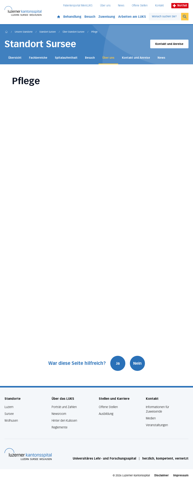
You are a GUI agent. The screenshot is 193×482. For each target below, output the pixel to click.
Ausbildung (106, 414)
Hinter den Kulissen (64, 420)
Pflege (94, 32)
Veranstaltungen (157, 425)
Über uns (105, 5)
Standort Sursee (47, 32)
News (121, 5)
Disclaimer (161, 475)
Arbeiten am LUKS (132, 16)
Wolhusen (11, 420)
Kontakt (159, 5)
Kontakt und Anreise (169, 44)
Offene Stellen (140, 5)
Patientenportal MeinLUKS (78, 5)
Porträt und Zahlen (64, 407)
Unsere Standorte (24, 32)
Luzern (9, 407)
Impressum (180, 475)
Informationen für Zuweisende (157, 409)
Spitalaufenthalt (66, 57)
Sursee (9, 414)
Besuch (89, 16)
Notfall (180, 5)
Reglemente (59, 427)
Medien (151, 418)
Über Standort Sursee (73, 32)
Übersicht (14, 57)
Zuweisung (106, 16)
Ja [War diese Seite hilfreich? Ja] (118, 363)
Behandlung (72, 16)
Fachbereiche (38, 57)
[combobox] (165, 16)
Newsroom (59, 414)
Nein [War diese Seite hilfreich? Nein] (137, 363)
